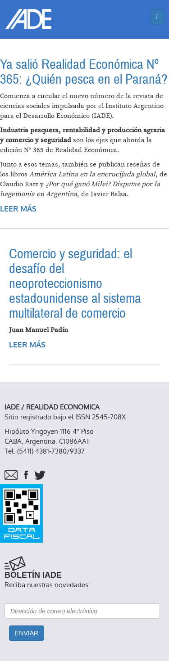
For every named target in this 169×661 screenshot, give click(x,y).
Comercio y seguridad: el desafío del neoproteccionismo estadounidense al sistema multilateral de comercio (75, 283)
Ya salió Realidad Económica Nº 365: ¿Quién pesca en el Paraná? (84, 72)
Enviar (26, 633)
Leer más (18, 209)
